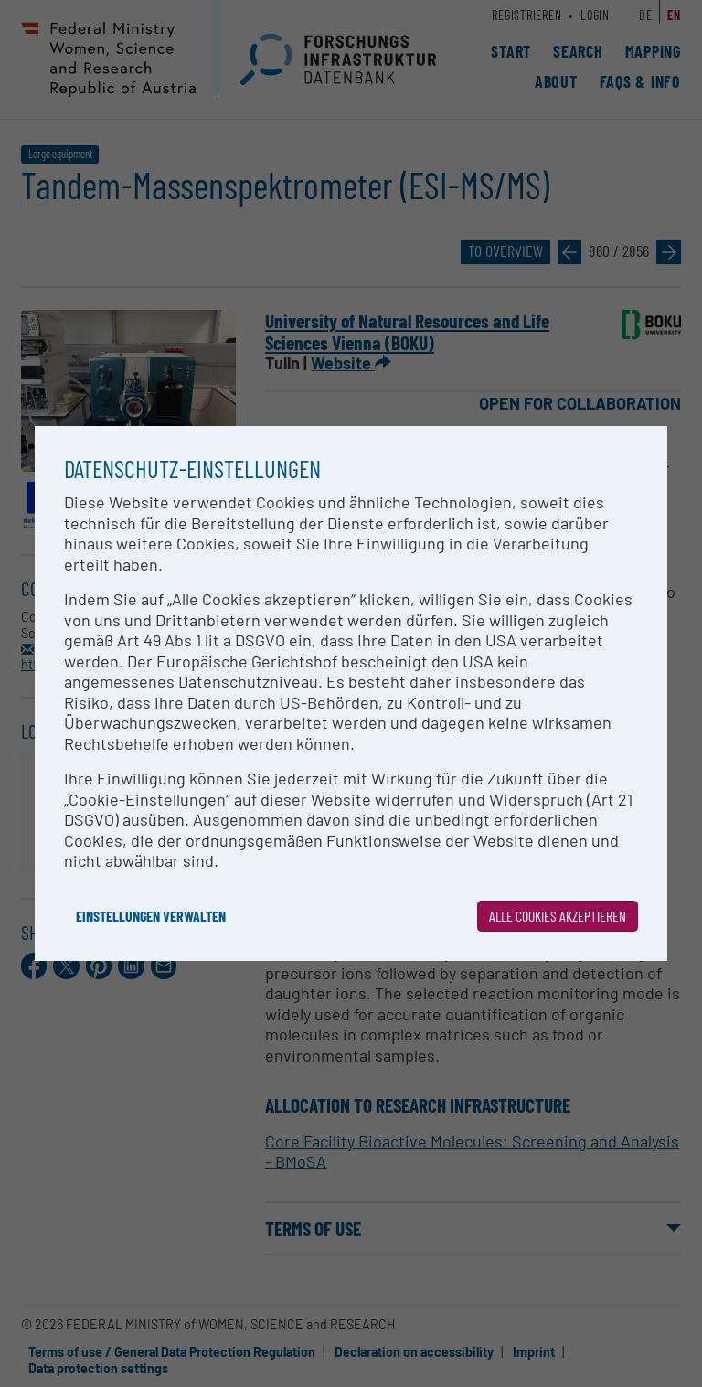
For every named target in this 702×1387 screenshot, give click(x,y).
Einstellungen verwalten (151, 915)
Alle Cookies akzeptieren (557, 915)
